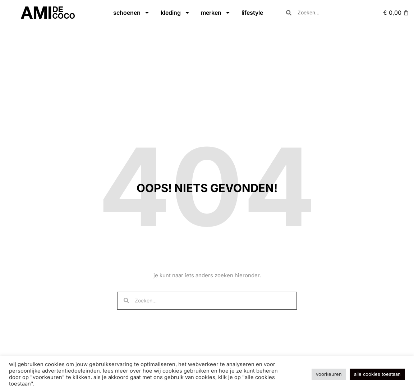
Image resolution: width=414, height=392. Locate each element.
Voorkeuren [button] (329, 374)
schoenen (131, 12)
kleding (175, 12)
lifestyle (252, 12)
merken (216, 12)
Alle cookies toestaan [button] (377, 374)
